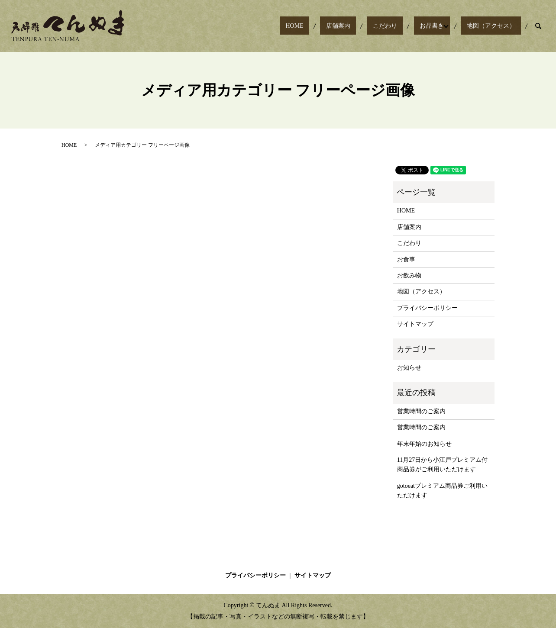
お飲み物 (409, 275)
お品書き (443, 26)
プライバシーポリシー (427, 308)
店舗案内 (373, 26)
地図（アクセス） (496, 26)
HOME (341, 26)
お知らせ (409, 367)
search (538, 25)
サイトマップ (415, 324)
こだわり (408, 26)
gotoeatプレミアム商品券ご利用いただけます (442, 491)
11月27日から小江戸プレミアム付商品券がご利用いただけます (442, 465)
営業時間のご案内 (421, 411)
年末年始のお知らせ (424, 444)
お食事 (406, 259)
